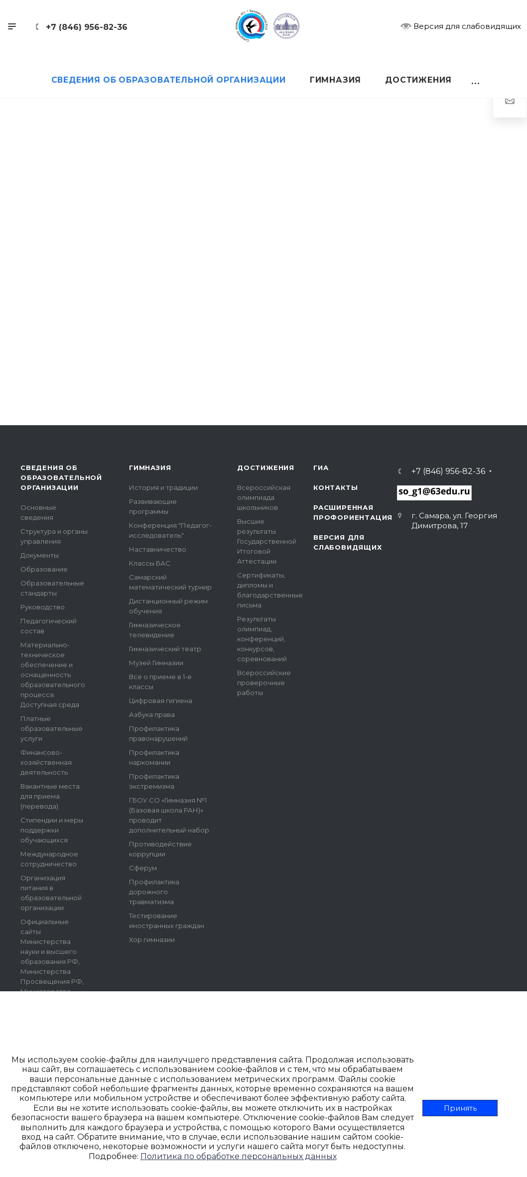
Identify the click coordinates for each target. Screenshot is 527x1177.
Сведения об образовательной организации (61, 477)
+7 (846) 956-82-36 (87, 27)
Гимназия (150, 467)
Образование (44, 569)
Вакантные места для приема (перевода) (50, 796)
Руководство (42, 607)
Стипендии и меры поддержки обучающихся (51, 830)
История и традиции (163, 487)
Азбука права (152, 714)
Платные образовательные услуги (51, 728)
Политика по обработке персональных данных (238, 1156)
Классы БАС (149, 563)
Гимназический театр (165, 649)
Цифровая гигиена (160, 701)
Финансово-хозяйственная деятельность (46, 762)
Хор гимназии (152, 939)
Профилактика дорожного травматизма (154, 892)
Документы (39, 555)
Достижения (265, 467)
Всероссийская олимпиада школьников (263, 497)
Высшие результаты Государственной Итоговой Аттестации (266, 541)
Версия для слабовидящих (460, 25)
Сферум (143, 868)
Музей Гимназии (156, 663)
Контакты (335, 487)
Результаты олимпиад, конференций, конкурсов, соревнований (262, 639)
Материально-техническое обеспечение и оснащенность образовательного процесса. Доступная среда (52, 674)
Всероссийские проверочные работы (264, 683)
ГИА (320, 467)
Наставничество (157, 549)
